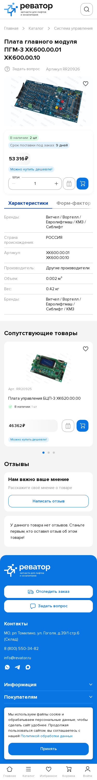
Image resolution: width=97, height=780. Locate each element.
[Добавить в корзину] (82, 183)
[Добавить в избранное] (86, 84)
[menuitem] (48, 685)
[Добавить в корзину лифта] (69, 183)
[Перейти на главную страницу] (30, 9)
